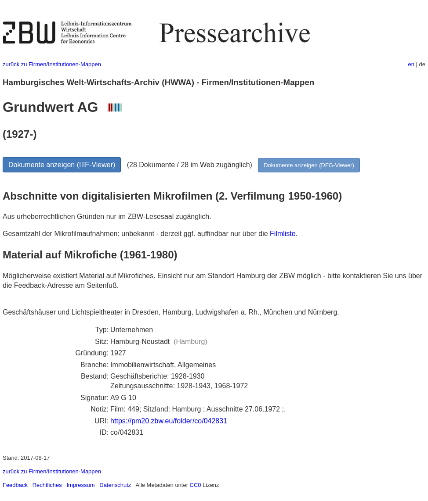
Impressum (80, 485)
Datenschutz (115, 485)
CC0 (195, 485)
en (411, 64)
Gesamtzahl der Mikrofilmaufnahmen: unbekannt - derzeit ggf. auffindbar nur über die (136, 233)
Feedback (15, 485)
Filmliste (283, 233)
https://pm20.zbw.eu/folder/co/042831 (168, 421)
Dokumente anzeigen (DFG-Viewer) (309, 165)
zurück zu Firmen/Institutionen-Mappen (52, 64)
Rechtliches (47, 485)
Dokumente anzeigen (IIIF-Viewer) (61, 164)
